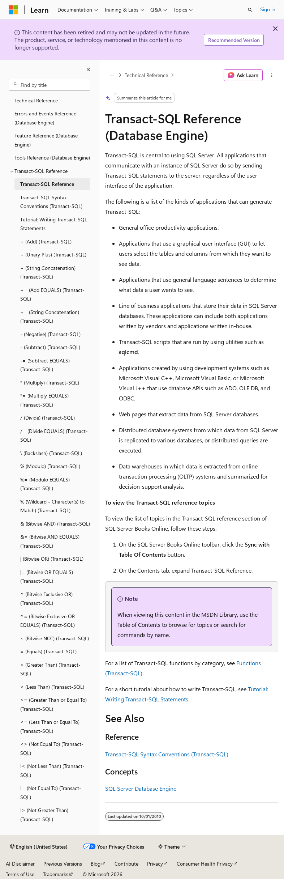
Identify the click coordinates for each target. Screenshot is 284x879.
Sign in (267, 9)
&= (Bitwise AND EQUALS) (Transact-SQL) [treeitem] (49, 541)
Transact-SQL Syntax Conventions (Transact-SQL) (166, 754)
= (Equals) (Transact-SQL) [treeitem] (48, 651)
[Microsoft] (13, 9)
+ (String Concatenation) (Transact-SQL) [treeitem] (48, 272)
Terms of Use (20, 874)
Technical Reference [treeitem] (36, 100)
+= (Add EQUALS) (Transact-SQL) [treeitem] (52, 294)
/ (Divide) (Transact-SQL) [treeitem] (47, 417)
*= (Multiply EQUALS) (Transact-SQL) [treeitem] (44, 400)
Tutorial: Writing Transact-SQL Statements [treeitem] (53, 224)
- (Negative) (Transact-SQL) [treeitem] (50, 334)
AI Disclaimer (20, 863)
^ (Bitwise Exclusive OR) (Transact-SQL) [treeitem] (46, 599)
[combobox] (49, 84)
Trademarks (55, 874)
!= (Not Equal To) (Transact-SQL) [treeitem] (50, 793)
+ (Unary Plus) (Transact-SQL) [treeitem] (53, 254)
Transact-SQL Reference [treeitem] (47, 184)
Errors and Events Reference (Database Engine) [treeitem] (45, 118)
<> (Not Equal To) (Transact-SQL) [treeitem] (51, 748)
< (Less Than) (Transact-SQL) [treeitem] (52, 686)
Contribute (126, 863)
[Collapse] (88, 69)
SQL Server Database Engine (140, 788)
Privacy (155, 863)
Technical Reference (146, 75)
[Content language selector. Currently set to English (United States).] (39, 847)
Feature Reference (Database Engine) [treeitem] (46, 140)
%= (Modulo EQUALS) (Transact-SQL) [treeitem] (45, 484)
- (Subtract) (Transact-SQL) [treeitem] (50, 347)
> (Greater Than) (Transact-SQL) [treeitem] (50, 669)
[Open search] (250, 9)
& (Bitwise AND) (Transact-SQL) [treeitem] (55, 523)
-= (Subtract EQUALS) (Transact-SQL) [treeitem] (45, 365)
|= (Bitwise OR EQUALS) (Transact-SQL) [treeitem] (46, 577)
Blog (95, 863)
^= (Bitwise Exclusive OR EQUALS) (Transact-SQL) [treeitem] (47, 621)
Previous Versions (62, 863)
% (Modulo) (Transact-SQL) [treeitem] (50, 466)
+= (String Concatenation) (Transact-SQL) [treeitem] (49, 316)
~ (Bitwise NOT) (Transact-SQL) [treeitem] (54, 638)
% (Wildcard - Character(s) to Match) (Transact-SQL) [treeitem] (52, 506)
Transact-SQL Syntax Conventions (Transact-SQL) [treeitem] (51, 202)
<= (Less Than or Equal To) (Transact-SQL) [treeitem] (49, 726)
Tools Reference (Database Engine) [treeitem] (52, 157)
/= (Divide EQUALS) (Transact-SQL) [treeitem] (54, 435)
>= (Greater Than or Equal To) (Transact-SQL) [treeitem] (53, 704)
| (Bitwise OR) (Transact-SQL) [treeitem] (51, 558)
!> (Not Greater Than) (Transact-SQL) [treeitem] (44, 815)
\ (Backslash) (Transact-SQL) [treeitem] (51, 453)
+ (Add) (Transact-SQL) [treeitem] (46, 241)
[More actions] (272, 75)
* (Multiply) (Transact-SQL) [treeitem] (49, 382)
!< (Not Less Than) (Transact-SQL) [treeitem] (52, 770)
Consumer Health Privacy (205, 863)
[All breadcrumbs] (111, 75)
